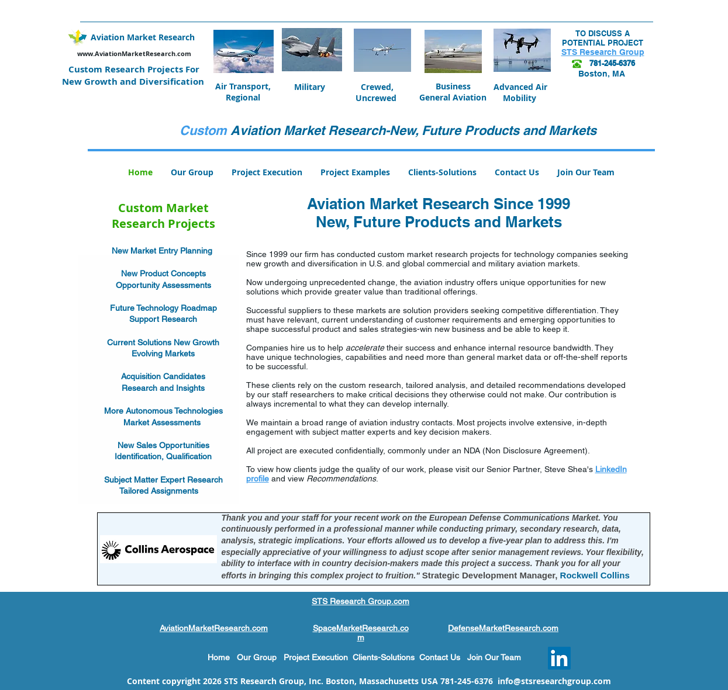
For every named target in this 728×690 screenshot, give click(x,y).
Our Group (257, 657)
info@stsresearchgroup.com (554, 680)
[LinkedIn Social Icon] (559, 658)
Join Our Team (494, 657)
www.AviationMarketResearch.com (134, 53)
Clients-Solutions (386, 657)
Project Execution (316, 657)
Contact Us (443, 657)
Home (219, 657)
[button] (355, 172)
